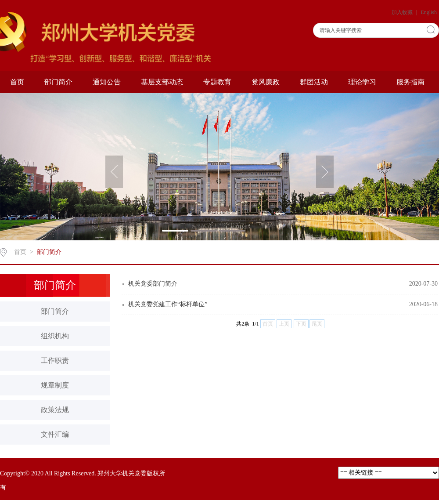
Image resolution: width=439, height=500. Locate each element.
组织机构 (55, 336)
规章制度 (55, 385)
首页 (17, 82)
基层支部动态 (162, 82)
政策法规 (55, 409)
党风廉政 (266, 82)
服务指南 (410, 82)
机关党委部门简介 (152, 283)
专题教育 (217, 82)
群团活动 (314, 82)
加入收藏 (403, 12)
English (429, 12)
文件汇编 (55, 434)
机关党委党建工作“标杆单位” (167, 304)
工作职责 (55, 360)
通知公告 (107, 82)
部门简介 (58, 82)
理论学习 (362, 82)
